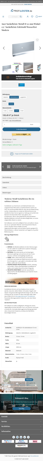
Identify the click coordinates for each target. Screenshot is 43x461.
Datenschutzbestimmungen (15, 388)
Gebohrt (5, 97)
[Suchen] (21, 16)
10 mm (5, 104)
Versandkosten (34, 456)
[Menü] (3, 16)
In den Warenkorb (21, 129)
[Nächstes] (40, 48)
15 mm (11, 104)
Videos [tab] (5, 187)
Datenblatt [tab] (6, 182)
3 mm (22, 111)
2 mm (16, 111)
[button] (21, 135)
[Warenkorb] (39, 16)
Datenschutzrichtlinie (8, 385)
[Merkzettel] (32, 16)
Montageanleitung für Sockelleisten (25, 296)
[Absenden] (29, 379)
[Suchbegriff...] (13, 16)
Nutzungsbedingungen (22, 385)
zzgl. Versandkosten (15, 120)
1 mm (5, 111)
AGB (37, 388)
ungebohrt (23, 97)
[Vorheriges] (3, 48)
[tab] (21, 177)
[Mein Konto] (27, 16)
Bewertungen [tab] (7, 192)
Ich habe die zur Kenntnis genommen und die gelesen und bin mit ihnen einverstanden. (21, 388)
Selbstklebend (14, 97)
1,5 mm (11, 111)
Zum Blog (21, 408)
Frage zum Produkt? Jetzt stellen (24, 154)
